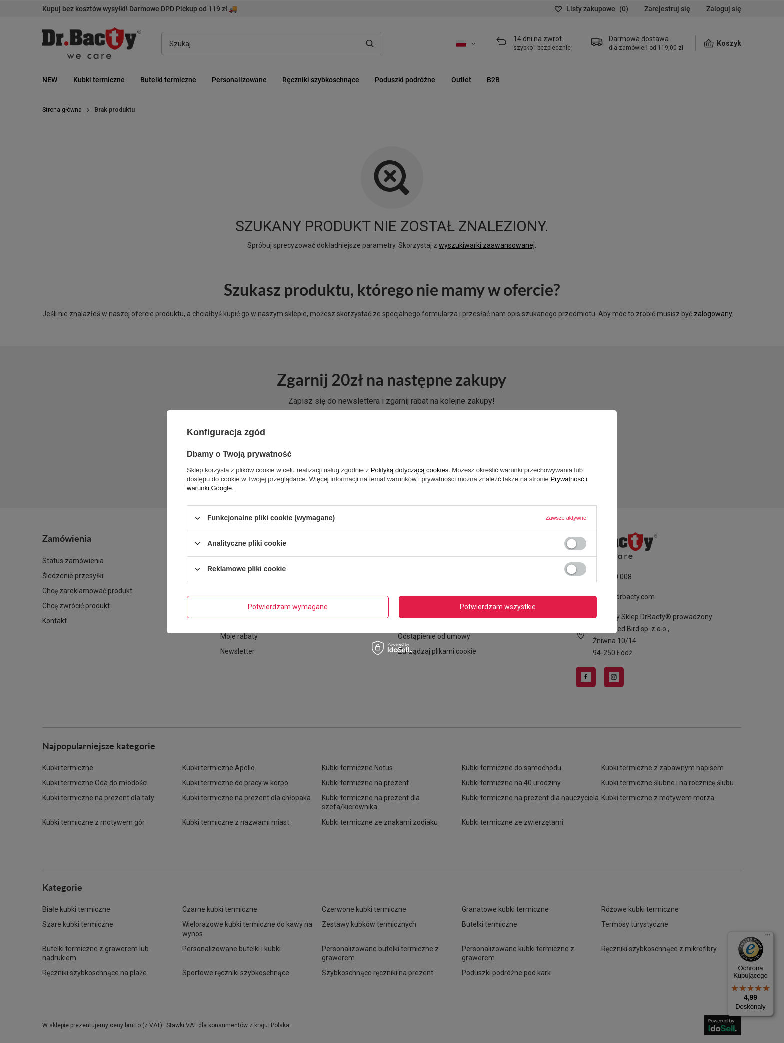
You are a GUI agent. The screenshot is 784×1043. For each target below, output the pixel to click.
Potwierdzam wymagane (288, 607)
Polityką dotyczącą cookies (409, 469)
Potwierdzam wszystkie (498, 607)
